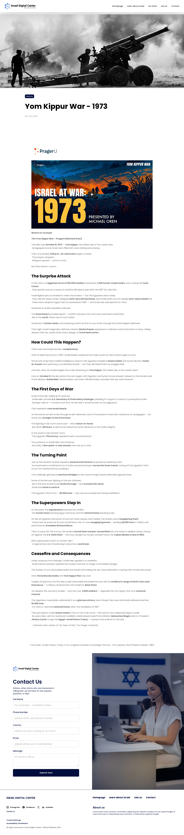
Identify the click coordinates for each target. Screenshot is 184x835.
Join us (164, 6)
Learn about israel (135, 6)
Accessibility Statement (17, 823)
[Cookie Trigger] (13, 820)
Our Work (152, 6)
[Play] (92, 194)
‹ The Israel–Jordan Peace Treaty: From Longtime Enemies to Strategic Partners (70, 645)
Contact (175, 6)
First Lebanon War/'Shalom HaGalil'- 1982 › (133, 645)
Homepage (117, 6)
